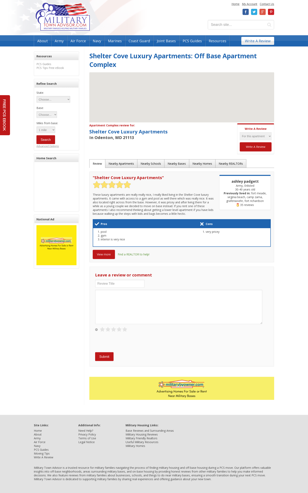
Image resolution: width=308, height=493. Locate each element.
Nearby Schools (151, 163)
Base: (40, 108)
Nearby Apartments (121, 163)
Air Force (78, 40)
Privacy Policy (87, 434)
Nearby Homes (202, 163)
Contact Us (267, 4)
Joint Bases (166, 40)
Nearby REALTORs (231, 163)
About (42, 40)
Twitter (254, 12)
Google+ (262, 12)
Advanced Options (47, 146)
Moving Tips (42, 453)
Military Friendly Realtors (141, 438)
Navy (97, 40)
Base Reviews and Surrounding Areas (150, 431)
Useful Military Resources (142, 442)
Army (59, 40)
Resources (217, 40)
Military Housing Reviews (142, 434)
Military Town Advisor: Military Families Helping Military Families (63, 16)
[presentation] (125, 342)
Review (97, 163)
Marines (115, 40)
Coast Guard (139, 40)
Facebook (246, 12)
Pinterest (271, 12)
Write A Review (258, 40)
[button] (181, 93)
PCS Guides (192, 40)
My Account (249, 4)
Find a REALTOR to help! (133, 254)
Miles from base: (47, 123)
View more (104, 254)
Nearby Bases (177, 163)
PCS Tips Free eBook (50, 68)
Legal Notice (86, 442)
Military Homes (135, 446)
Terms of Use (87, 438)
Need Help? (85, 431)
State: (40, 93)
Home (236, 4)
